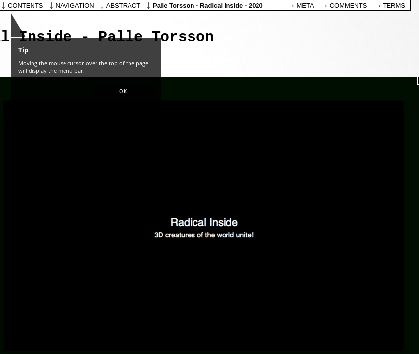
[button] (123, 92)
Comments (348, 5)
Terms (394, 5)
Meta (305, 5)
